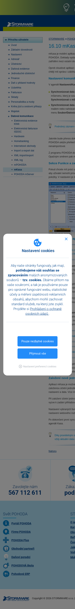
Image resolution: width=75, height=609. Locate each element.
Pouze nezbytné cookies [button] (37, 341)
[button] (37, 366)
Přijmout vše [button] (37, 353)
